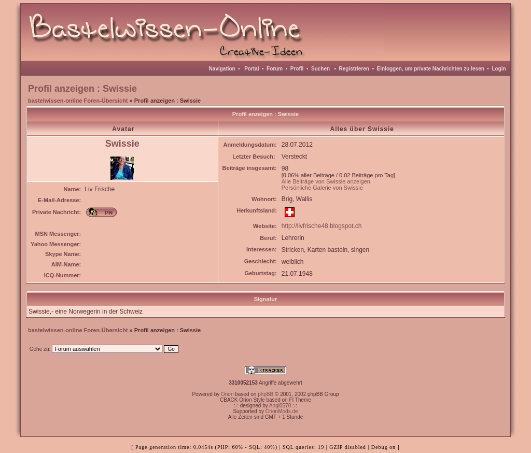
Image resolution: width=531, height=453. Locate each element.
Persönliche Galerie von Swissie (322, 188)
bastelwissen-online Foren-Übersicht (78, 100)
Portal (251, 69)
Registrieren (354, 69)
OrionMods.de (282, 411)
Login (499, 69)
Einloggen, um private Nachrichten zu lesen (430, 69)
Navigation (222, 69)
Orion (227, 394)
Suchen (320, 69)
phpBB (265, 394)
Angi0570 (280, 405)
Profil (297, 69)
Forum (275, 69)
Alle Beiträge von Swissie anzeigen (326, 181)
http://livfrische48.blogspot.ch (322, 226)
